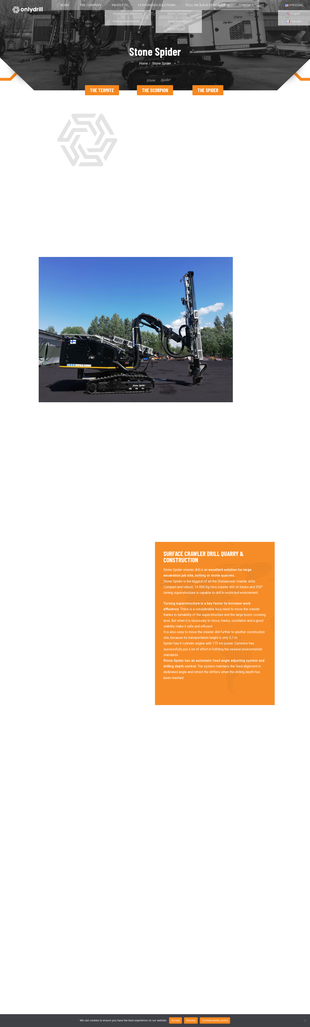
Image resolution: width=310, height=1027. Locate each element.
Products (109, 10)
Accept (175, 1020)
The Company (82, 10)
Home (60, 10)
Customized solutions (143, 10)
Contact (223, 10)
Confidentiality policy (215, 1020)
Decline (191, 1020)
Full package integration (188, 10)
